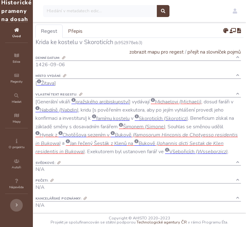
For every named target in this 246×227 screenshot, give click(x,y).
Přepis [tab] (113, 31)
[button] (235, 11)
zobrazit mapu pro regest (156, 52)
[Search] (138, 11)
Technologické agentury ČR (194, 218)
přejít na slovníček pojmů (214, 52)
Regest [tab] (87, 31)
